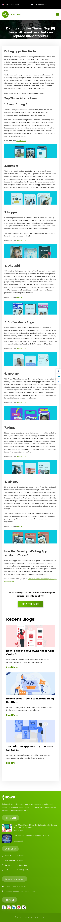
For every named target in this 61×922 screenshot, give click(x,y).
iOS (24, 141)
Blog (19, 860)
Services (20, 856)
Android (19, 141)
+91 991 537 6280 (28, 891)
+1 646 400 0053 (12, 4)
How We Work (8, 860)
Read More (12, 667)
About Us (7, 856)
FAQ (5, 870)
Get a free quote (30, 604)
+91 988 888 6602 (41, 4)
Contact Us (21, 865)
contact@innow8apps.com (16, 886)
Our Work (6, 865)
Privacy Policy (22, 870)
